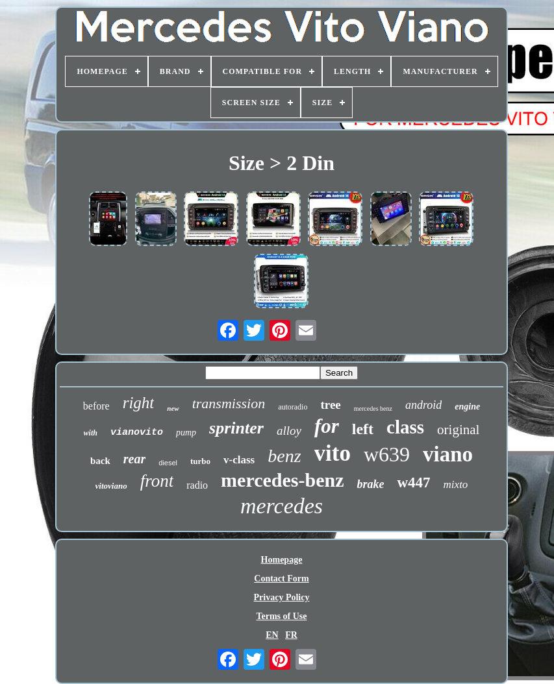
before (96, 405)
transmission (228, 403)
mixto (456, 484)
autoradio (292, 406)
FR (291, 635)
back (100, 461)
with (90, 432)
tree (330, 404)
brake (370, 484)
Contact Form (281, 578)
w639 (387, 454)
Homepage (282, 560)
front (157, 481)
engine (467, 406)
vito (332, 453)
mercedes (281, 506)
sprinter (236, 428)
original (458, 429)
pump (186, 432)
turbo (200, 461)
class (405, 427)
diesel (167, 463)
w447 (413, 482)
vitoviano (111, 486)
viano (448, 454)
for (326, 426)
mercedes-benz (282, 480)
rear (134, 459)
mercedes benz (373, 408)
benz (284, 456)
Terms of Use (281, 616)
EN (272, 635)
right (139, 402)
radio (197, 485)
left (362, 429)
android (423, 404)
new (173, 408)
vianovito (136, 432)
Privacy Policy (282, 597)
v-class (239, 460)
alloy (289, 430)
